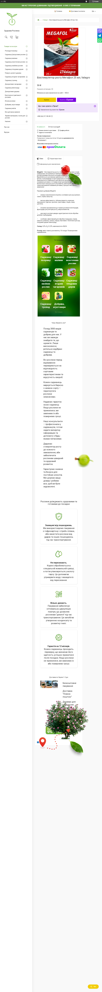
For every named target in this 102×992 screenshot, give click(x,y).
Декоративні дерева (12, 91)
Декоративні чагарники (13, 84)
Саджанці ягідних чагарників (15, 77)
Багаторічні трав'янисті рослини (13, 96)
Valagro (45, 20)
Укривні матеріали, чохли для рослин (15, 117)
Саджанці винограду (12, 88)
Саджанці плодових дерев (14, 69)
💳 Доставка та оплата (77, 11)
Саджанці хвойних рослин (14, 65)
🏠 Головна (58, 11)
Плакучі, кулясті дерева (13, 73)
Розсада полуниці (11, 51)
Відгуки (6, 132)
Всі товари (58, 312)
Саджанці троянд (11, 80)
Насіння (7, 121)
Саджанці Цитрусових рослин (15, 54)
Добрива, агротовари (12, 104)
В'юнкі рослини (10, 101)
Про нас (6, 127)
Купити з (66, 100)
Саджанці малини (11, 58)
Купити (46, 100)
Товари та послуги (10, 46)
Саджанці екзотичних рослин (15, 62)
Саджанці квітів (10, 108)
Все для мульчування (12, 112)
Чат (93, 987)
